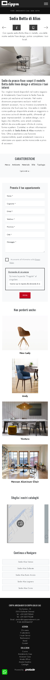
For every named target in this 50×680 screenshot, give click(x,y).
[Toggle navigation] (46, 4)
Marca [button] (7, 164)
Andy (25, 396)
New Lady (25, 353)
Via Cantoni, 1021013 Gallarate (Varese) (25, 610)
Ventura (25, 438)
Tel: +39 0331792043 (25, 614)
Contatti (25, 643)
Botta (37, 11)
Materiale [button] (25, 164)
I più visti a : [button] (25, 171)
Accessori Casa (25, 656)
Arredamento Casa (22, 11)
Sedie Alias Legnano (26, 581)
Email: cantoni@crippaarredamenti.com (25, 619)
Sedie (32, 11)
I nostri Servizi (25, 635)
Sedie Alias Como (26, 588)
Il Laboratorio (25, 633)
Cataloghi (25, 664)
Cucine (25, 651)
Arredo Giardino (25, 662)
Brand (25, 640)
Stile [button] (33, 164)
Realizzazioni (25, 638)
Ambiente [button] (16, 164)
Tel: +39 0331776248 (25, 617)
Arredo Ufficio (25, 659)
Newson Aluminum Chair (25, 481)
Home (12, 11)
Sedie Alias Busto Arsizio (25, 575)
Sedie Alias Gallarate (25, 568)
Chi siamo (25, 630)
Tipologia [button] (41, 164)
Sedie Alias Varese (25, 561)
